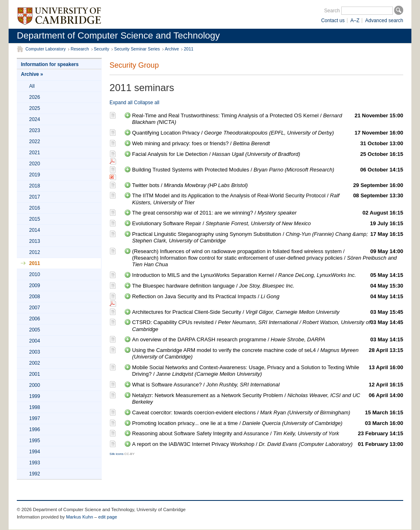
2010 (34, 274)
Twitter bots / (267, 185)
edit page (107, 516)
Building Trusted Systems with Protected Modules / (267, 170)
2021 (34, 152)
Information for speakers (50, 64)
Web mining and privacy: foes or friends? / (267, 143)
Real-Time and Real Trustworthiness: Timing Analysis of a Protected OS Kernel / (267, 118)
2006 (34, 319)
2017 (34, 197)
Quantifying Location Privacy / (267, 133)
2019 (34, 175)
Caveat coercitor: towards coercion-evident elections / (267, 412)
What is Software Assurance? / (267, 385)
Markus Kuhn (79, 516)
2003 (34, 352)
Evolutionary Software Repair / (267, 223)
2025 (34, 108)
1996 (34, 429)
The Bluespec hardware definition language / (267, 286)
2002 (34, 363)
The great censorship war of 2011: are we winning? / (267, 213)
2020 (34, 164)
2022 (34, 141)
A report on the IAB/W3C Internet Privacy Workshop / (267, 444)
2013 (34, 241)
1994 (34, 452)
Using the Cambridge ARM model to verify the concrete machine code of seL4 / (267, 353)
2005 (34, 330)
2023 (34, 130)
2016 (34, 208)
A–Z (354, 20)
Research (80, 49)
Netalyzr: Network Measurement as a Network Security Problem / (267, 398)
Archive (172, 49)
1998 (34, 407)
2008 (34, 296)
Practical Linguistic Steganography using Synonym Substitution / (267, 237)
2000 (34, 385)
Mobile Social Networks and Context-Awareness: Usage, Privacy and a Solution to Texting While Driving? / (267, 370)
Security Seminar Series (137, 49)
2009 (34, 285)
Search (332, 11)
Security (102, 49)
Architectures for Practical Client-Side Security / (267, 312)
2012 (34, 252)
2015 (34, 219)
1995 (34, 440)
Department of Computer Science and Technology (118, 35)
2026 (34, 97)
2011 (188, 49)
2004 (34, 341)
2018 (34, 186)
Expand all (121, 102)
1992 (34, 474)
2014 (34, 230)
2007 (34, 308)
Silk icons (116, 454)
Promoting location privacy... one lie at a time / (267, 423)
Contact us (333, 20)
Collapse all (146, 102)
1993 (34, 463)
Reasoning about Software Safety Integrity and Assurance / (267, 433)
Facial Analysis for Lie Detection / (267, 154)
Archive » (32, 74)
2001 (34, 374)
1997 (34, 418)
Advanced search (384, 20)
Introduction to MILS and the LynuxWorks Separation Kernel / (267, 275)
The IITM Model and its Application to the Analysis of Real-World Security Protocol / (267, 198)
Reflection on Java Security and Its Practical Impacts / (267, 296)
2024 (34, 119)
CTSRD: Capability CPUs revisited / (267, 325)
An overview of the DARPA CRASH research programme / (267, 339)
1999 (34, 396)
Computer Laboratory (45, 49)
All (31, 86)
